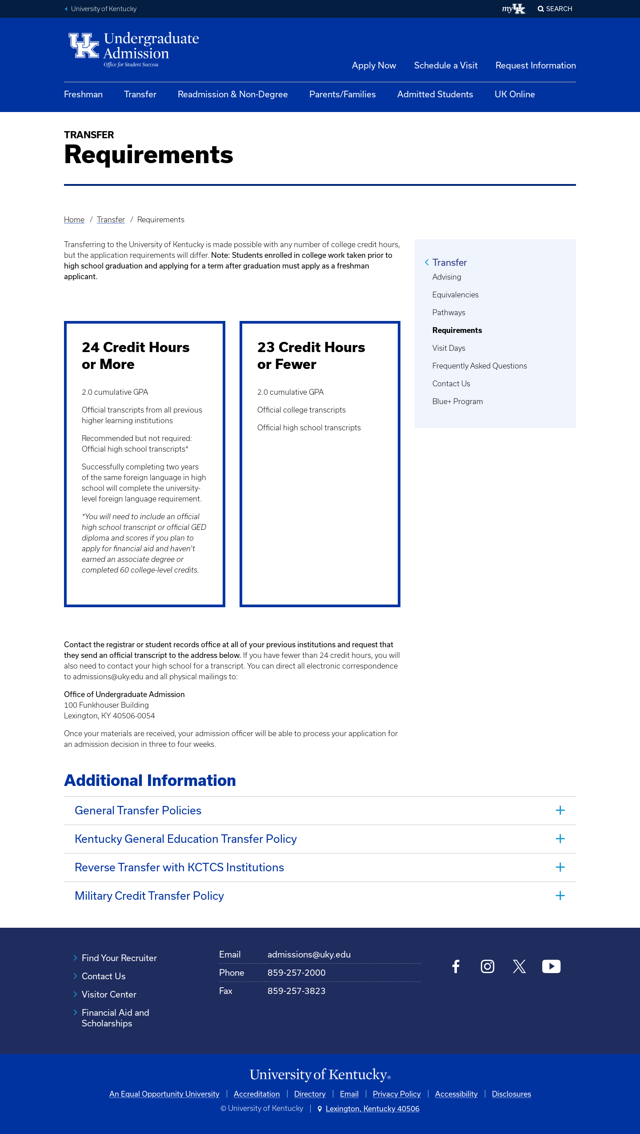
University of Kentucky (103, 8)
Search (559, 8)
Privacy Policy (397, 1094)
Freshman (83, 94)
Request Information (536, 65)
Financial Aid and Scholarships (115, 1017)
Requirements (457, 330)
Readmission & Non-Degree (233, 94)
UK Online (515, 94)
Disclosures (511, 1094)
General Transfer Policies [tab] (139, 810)
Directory (310, 1094)
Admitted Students (435, 94)
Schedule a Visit (446, 65)
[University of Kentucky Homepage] (320, 1075)
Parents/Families (342, 94)
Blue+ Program (457, 401)
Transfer (140, 94)
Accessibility (456, 1094)
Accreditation (257, 1094)
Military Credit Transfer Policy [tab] (149, 895)
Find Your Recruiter (119, 958)
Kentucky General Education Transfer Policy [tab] (186, 838)
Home (74, 220)
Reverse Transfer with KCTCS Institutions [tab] (179, 867)
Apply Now (374, 65)
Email (349, 1094)
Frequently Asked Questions (479, 366)
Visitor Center (109, 994)
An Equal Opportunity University (164, 1094)
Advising (446, 277)
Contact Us (451, 384)
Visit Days (448, 348)
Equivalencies (455, 295)
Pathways (448, 313)
